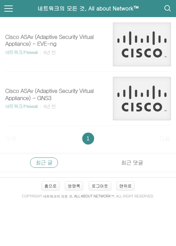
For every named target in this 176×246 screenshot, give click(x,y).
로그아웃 (100, 186)
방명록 (74, 186)
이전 (11, 138)
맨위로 (125, 186)
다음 (164, 138)
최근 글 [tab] (43, 162)
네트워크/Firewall (21, 52)
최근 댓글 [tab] (132, 162)
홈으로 (50, 186)
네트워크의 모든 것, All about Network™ (88, 8)
